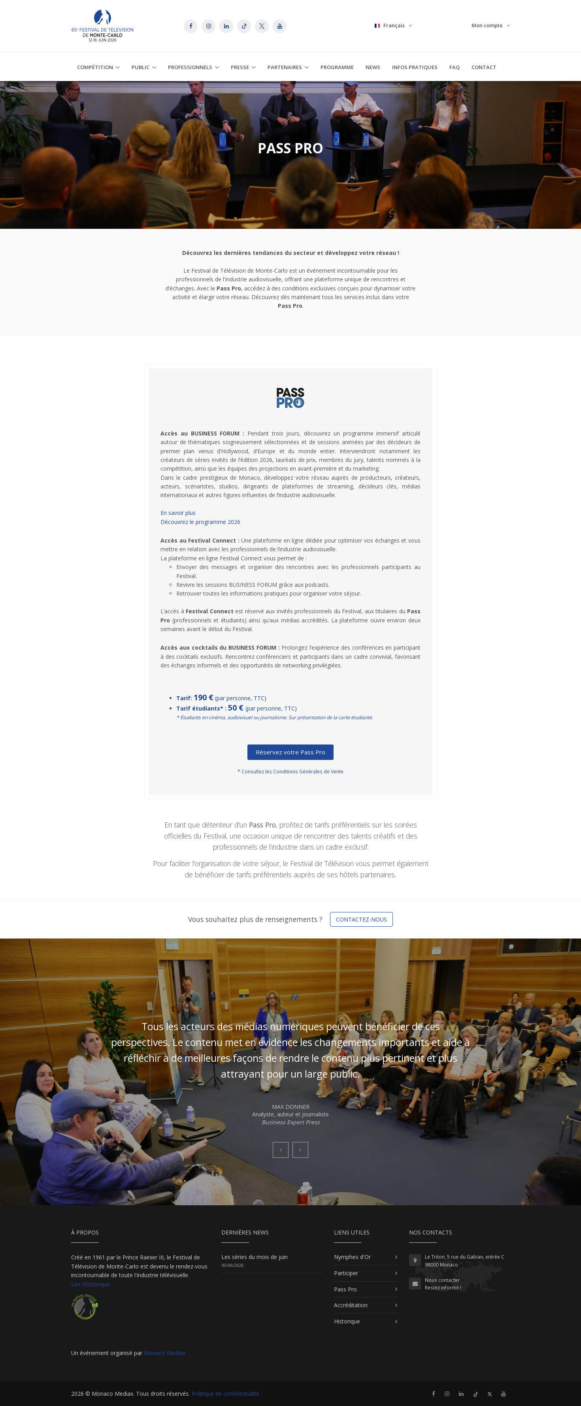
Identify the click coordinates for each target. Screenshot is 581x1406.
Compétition (95, 67)
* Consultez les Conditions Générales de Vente (290, 771)
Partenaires (285, 67)
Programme (337, 67)
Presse (240, 67)
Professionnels (190, 67)
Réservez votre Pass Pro (290, 752)
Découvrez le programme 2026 (200, 522)
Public (140, 67)
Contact (484, 67)
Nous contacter (442, 1280)
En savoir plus (178, 512)
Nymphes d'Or (352, 1257)
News (373, 67)
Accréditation (351, 1305)
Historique (347, 1321)
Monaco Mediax (164, 1353)
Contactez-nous (361, 919)
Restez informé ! (443, 1287)
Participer (346, 1273)
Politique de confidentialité (225, 1393)
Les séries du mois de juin (254, 1257)
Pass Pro (345, 1289)
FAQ (454, 67)
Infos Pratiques (415, 67)
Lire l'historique (90, 1284)
